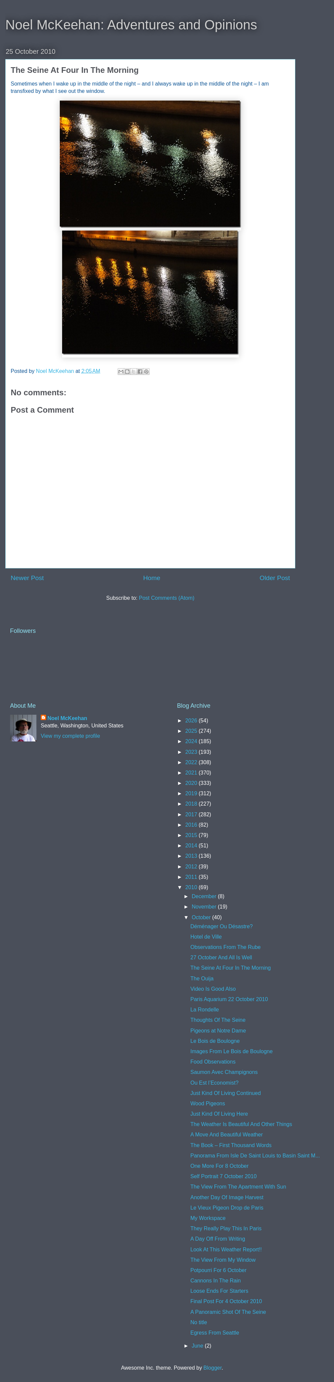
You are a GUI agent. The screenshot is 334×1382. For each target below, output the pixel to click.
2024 (192, 741)
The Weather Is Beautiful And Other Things (241, 1124)
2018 (192, 804)
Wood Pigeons (207, 1103)
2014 (192, 845)
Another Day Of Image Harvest (227, 1197)
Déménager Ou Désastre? (221, 926)
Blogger (212, 1368)
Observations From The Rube (225, 947)
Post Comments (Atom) (166, 598)
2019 (192, 793)
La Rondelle (204, 1009)
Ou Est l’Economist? (214, 1083)
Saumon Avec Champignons (224, 1072)
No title (198, 1322)
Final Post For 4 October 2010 (226, 1301)
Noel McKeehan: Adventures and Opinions (131, 24)
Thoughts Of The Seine (217, 1020)
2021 (192, 773)
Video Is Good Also (213, 989)
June (198, 1346)
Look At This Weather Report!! (226, 1249)
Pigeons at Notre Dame (218, 1030)
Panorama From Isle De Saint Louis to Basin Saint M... (255, 1155)
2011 (192, 877)
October (202, 917)
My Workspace (208, 1218)
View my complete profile (70, 736)
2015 (192, 835)
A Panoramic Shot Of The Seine (228, 1312)
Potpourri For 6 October (218, 1270)
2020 (192, 783)
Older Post (275, 577)
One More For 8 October (219, 1166)
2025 (192, 731)
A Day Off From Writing (217, 1239)
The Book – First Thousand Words (231, 1145)
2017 (192, 814)
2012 (192, 866)
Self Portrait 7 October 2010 (223, 1176)
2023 (192, 752)
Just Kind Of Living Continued (225, 1093)
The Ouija (201, 978)
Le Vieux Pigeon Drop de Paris (227, 1208)
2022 (192, 762)
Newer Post (27, 577)
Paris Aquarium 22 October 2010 (229, 999)
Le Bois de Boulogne (215, 1041)
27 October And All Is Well (221, 957)
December (205, 896)
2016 (192, 825)
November (205, 907)
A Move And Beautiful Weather (226, 1134)
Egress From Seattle (214, 1333)
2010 (192, 887)
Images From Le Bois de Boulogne (231, 1051)
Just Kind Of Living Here (219, 1114)
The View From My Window (223, 1260)
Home (151, 577)
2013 (192, 856)
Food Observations (212, 1062)
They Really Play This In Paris (226, 1228)
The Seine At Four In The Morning (230, 968)
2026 (192, 720)
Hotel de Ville (206, 937)
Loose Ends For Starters (219, 1291)
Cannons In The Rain (215, 1280)
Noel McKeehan (67, 718)
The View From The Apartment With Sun (238, 1187)
